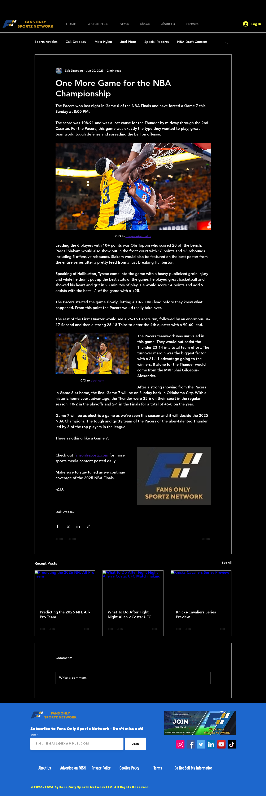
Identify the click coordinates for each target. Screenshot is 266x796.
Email (33, 735)
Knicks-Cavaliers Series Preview (196, 614)
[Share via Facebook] (58, 526)
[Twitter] (201, 744)
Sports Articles (46, 42)
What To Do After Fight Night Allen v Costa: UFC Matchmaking (129, 614)
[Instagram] (180, 744)
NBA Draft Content (192, 42)
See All (227, 562)
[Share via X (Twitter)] (68, 526)
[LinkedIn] (211, 744)
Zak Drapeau (76, 42)
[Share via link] (88, 526)
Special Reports (156, 42)
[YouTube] (221, 744)
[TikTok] (232, 744)
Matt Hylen (103, 42)
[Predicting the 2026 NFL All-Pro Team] (65, 588)
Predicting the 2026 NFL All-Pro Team (65, 614)
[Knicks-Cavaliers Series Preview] (201, 588)
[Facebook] (191, 744)
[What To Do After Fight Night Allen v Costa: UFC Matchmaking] (133, 588)
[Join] (135, 744)
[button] (100, 24)
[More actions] (208, 70)
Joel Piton (128, 42)
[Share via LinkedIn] (78, 526)
